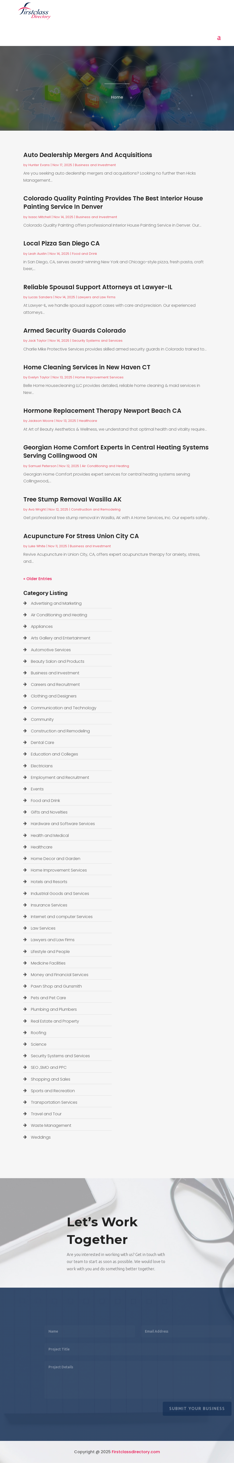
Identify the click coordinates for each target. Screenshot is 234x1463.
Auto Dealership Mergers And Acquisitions (87, 155)
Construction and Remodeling (96, 509)
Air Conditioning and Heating (105, 466)
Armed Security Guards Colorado (74, 330)
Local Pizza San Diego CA (61, 243)
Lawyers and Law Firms (96, 297)
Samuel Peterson (42, 466)
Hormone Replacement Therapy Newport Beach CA (102, 411)
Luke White (36, 546)
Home (117, 99)
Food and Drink (84, 253)
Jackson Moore (40, 420)
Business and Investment (95, 165)
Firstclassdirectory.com (136, 1452)
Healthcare (88, 420)
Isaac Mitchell (39, 217)
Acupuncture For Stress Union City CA (81, 536)
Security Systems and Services (97, 340)
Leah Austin (37, 253)
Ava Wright (37, 509)
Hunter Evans (39, 165)
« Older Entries (37, 579)
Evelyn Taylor (39, 377)
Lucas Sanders (40, 297)
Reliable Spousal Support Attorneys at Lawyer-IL (97, 287)
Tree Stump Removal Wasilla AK (72, 499)
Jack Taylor (37, 340)
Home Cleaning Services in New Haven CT (86, 367)
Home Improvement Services (99, 377)
